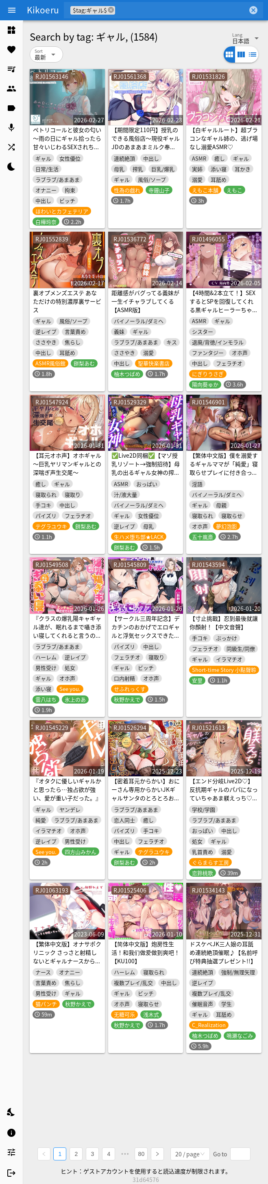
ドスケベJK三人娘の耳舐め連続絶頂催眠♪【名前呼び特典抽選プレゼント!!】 (224, 952)
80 (141, 1154)
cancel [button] (111, 10)
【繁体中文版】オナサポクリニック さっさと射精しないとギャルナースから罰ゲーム (67, 956)
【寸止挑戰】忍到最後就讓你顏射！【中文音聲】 (224, 622)
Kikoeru (43, 10)
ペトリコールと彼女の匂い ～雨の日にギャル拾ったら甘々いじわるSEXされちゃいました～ (67, 142)
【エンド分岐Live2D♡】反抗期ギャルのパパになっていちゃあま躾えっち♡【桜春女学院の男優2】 (224, 793)
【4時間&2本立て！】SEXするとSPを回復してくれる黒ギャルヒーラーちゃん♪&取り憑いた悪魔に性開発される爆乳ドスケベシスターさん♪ (224, 314)
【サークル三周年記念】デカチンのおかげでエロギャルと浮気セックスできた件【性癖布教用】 (145, 631)
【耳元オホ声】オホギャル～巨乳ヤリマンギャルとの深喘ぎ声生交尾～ (67, 463)
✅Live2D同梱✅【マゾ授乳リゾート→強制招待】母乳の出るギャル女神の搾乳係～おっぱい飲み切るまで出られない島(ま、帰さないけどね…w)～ (145, 476)
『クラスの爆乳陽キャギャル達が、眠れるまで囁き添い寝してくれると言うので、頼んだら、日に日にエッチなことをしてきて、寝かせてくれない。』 (67, 639)
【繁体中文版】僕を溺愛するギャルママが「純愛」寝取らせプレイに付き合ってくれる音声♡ (224, 468)
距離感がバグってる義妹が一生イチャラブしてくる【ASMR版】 (145, 301)
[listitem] (11, 30)
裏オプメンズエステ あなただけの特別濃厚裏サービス (67, 301)
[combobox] (181, 10)
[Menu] (12, 10)
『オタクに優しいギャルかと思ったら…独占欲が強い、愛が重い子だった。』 (67, 789)
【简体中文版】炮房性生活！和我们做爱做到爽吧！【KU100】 (145, 952)
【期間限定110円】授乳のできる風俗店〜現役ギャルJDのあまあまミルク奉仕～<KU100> (145, 142)
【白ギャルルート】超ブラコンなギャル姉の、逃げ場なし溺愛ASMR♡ (224, 138)
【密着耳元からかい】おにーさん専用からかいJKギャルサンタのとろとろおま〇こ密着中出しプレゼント (145, 793)
